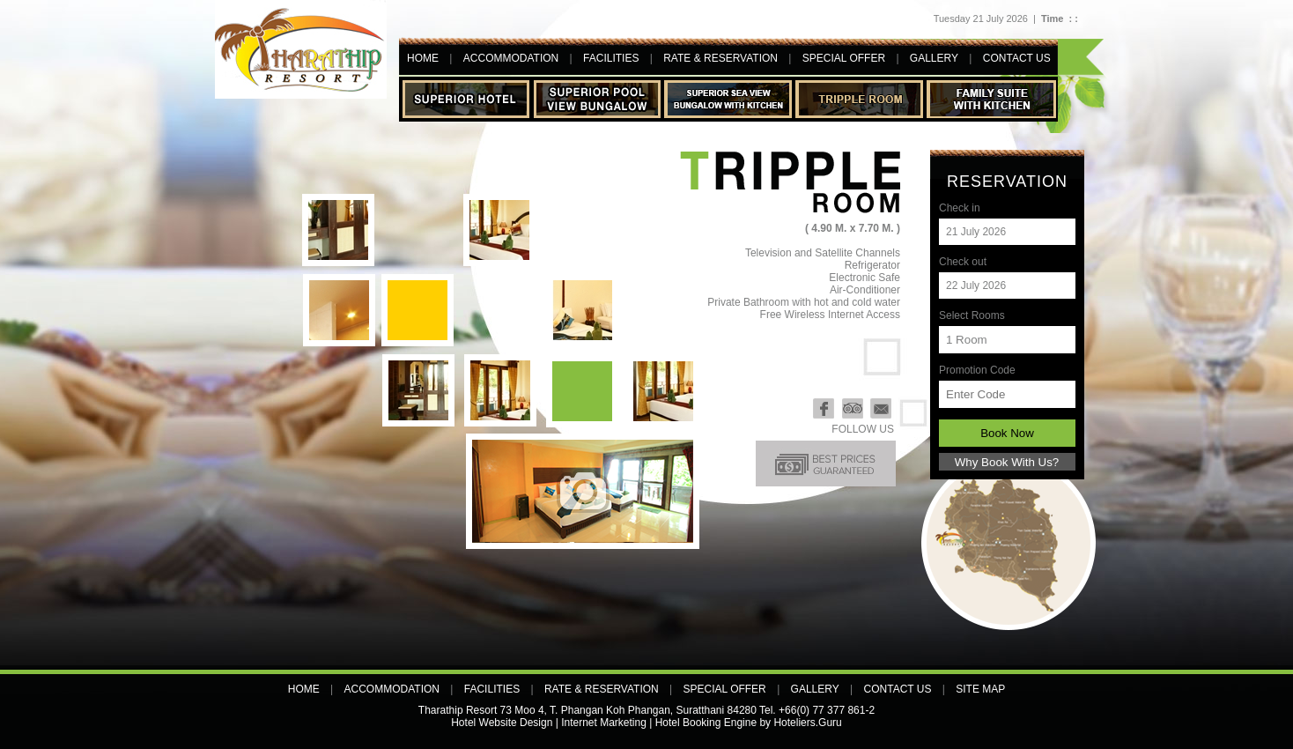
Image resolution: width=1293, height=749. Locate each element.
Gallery (934, 58)
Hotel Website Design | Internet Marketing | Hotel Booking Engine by (611, 722)
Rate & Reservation (720, 58)
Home (423, 58)
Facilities (611, 58)
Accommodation (510, 58)
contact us (1017, 58)
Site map (980, 689)
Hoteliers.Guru (807, 722)
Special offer (843, 58)
